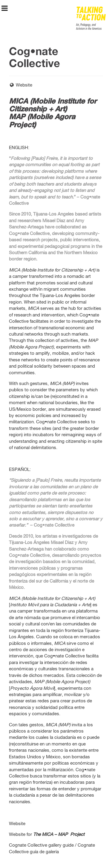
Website (20, 85)
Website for (47, 834)
